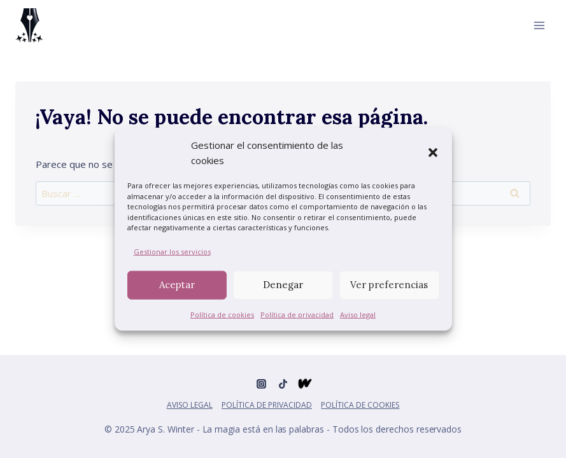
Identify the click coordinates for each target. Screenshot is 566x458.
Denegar (283, 285)
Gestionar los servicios (172, 251)
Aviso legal (358, 314)
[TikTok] (283, 383)
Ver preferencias (389, 285)
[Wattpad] (305, 383)
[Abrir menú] (539, 25)
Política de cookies (222, 314)
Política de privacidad (297, 314)
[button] (433, 152)
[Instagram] (261, 383)
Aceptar (177, 285)
